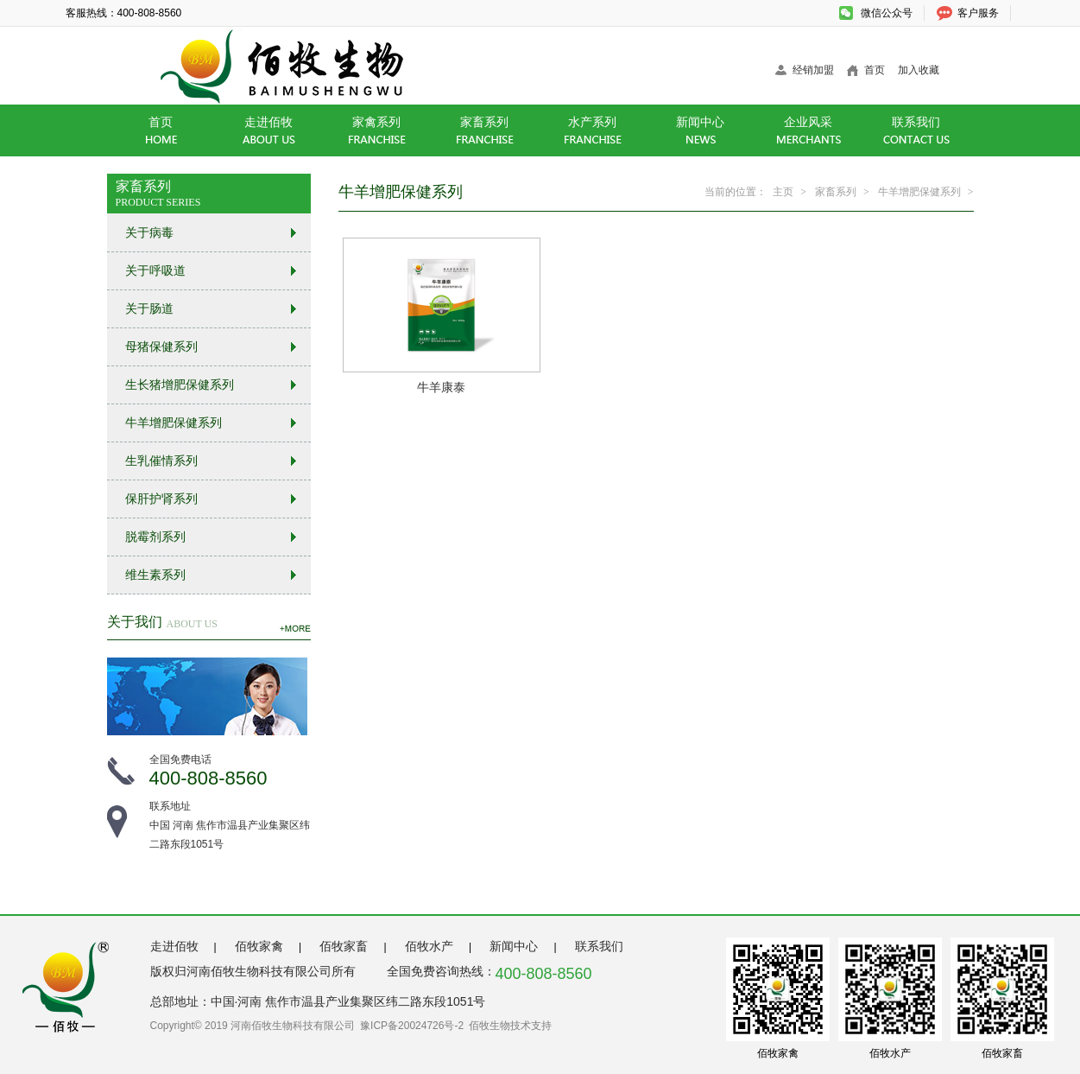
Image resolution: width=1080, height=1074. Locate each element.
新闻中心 (513, 946)
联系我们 (599, 946)
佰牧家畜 (343, 946)
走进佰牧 (174, 946)
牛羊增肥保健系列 (919, 192)
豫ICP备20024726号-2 (412, 1026)
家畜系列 (835, 192)
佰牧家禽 (259, 946)
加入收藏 (918, 70)
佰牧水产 (429, 946)
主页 (783, 192)
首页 (874, 70)
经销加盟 (813, 70)
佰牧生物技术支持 (510, 1026)
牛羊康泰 (441, 387)
